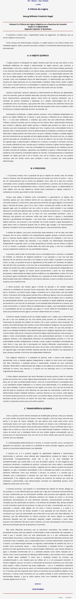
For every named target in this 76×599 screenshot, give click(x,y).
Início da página (38, 589)
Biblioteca (34, 0)
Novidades (45, 0)
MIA (29, 0)
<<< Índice (38, 4)
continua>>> (38, 583)
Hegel (39, 0)
